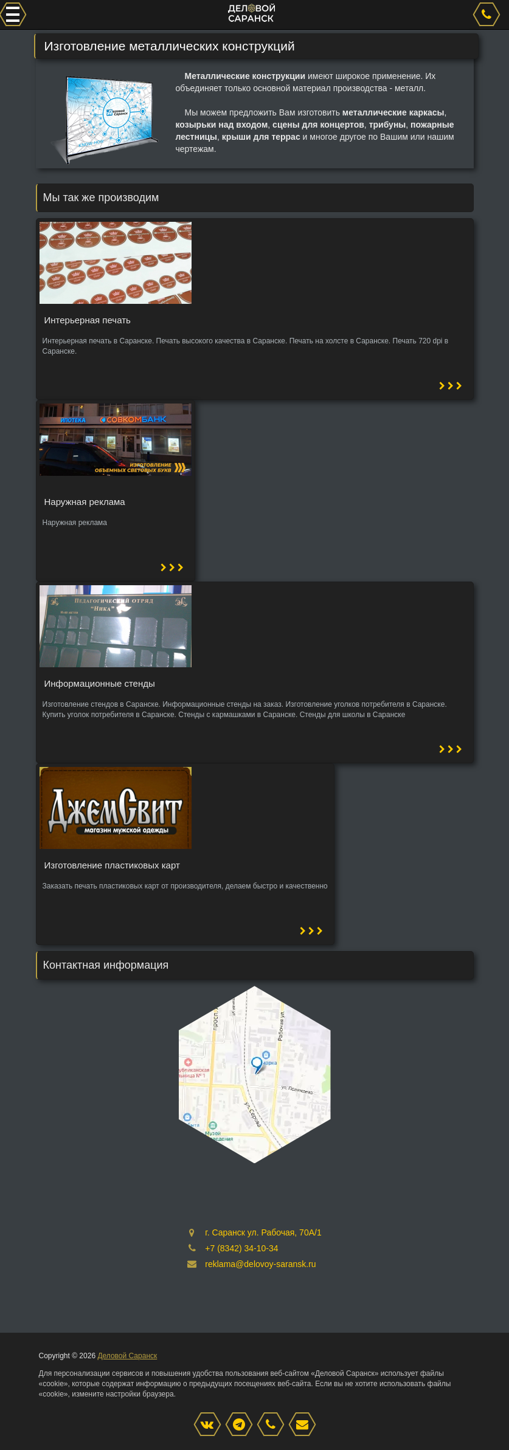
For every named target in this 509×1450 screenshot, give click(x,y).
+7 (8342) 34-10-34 (241, 1248)
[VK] (210, 1425)
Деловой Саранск (127, 1356)
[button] (450, 386)
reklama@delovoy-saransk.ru (260, 1264)
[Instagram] (242, 1425)
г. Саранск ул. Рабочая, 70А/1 (263, 1232)
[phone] (488, 14)
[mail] (305, 1425)
